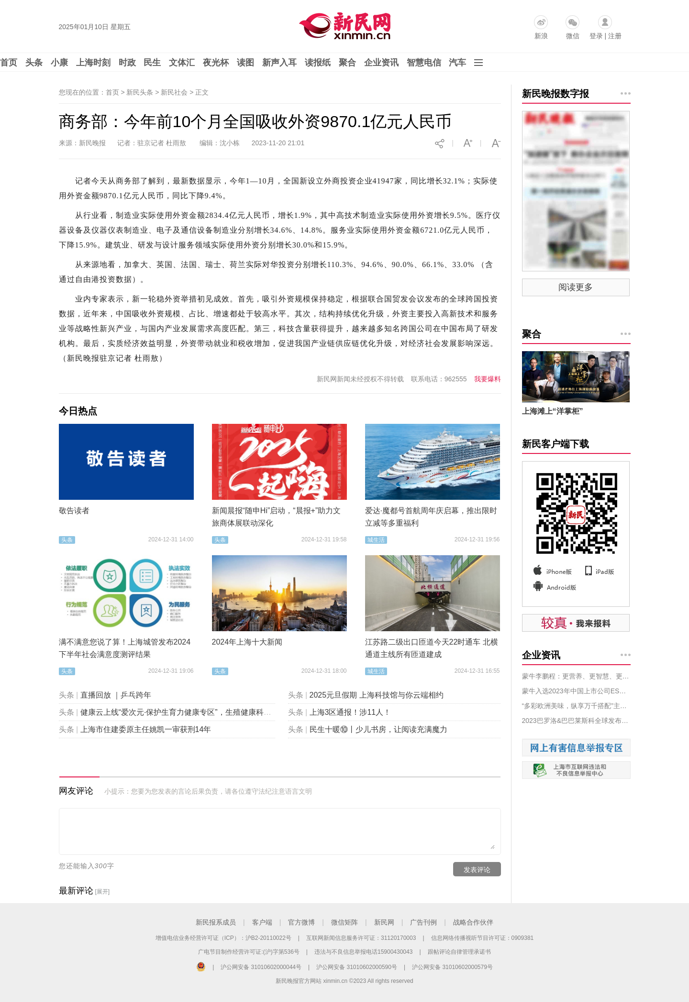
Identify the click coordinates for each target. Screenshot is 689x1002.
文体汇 (182, 62)
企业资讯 (381, 62)
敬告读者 (74, 510)
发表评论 (477, 869)
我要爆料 (487, 379)
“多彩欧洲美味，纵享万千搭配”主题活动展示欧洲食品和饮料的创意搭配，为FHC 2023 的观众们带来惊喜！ (576, 706)
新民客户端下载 (555, 444)
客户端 (262, 922)
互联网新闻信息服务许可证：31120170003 (361, 938)
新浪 (541, 36)
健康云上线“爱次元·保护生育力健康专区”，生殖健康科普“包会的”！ (193, 712)
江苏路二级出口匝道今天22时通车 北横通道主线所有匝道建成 (431, 648)
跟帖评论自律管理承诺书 (459, 951)
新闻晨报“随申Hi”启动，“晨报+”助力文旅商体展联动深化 (276, 516)
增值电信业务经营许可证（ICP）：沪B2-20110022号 (223, 938)
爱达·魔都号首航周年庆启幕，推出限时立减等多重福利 (431, 516)
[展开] (102, 891)
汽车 (457, 62)
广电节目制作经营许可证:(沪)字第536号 (248, 951)
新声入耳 (279, 62)
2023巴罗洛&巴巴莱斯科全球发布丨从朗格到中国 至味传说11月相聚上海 (576, 720)
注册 (615, 36)
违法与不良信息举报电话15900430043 (363, 951)
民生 (152, 62)
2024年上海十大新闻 (247, 642)
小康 (59, 62)
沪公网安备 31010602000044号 (261, 967)
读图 (245, 62)
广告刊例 (423, 922)
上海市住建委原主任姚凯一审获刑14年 (145, 729)
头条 (34, 62)
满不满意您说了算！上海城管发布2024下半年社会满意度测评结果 (125, 648)
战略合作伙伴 (473, 922)
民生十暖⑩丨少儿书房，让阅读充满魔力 (378, 729)
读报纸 (318, 62)
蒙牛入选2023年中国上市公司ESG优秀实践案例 (576, 691)
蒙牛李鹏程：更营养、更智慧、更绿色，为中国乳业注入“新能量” (576, 676)
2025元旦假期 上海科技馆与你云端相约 (377, 695)
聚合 (347, 62)
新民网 (384, 922)
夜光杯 (216, 62)
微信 (572, 36)
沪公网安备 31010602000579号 (452, 967)
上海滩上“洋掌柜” (552, 411)
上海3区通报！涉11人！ (350, 712)
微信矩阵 (344, 922)
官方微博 (301, 922)
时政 (127, 62)
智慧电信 (424, 62)
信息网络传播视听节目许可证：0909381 (482, 938)
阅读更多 (575, 287)
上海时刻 (93, 62)
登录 (596, 36)
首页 (8, 62)
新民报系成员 (216, 922)
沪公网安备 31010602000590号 (356, 967)
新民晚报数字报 (555, 93)
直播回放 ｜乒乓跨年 (115, 695)
